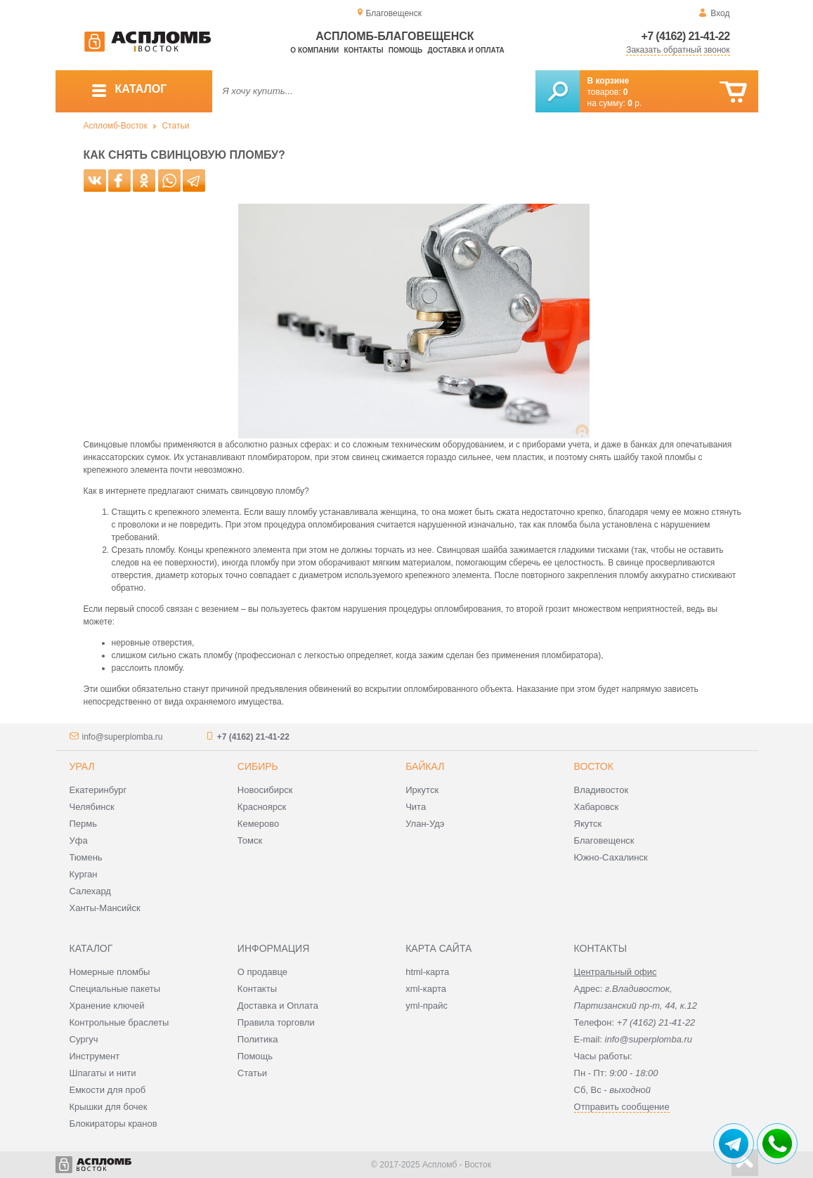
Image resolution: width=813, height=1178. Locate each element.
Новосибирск (265, 790)
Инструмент (95, 1056)
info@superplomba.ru (122, 737)
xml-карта (425, 988)
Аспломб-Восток (116, 126)
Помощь (405, 50)
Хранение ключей (107, 1005)
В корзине (608, 81)
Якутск (588, 823)
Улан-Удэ (424, 823)
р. (634, 103)
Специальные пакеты (115, 988)
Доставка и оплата (466, 50)
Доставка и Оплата (278, 1005)
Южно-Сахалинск (611, 857)
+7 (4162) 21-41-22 (686, 36)
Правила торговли (276, 1022)
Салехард (90, 891)
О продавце (262, 972)
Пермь (84, 823)
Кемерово (258, 823)
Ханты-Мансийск (105, 908)
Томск (250, 840)
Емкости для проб (108, 1090)
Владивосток (601, 790)
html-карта (427, 972)
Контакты (363, 50)
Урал (82, 766)
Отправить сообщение (622, 1106)
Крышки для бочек (109, 1106)
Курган (84, 874)
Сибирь (258, 766)
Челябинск (92, 806)
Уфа (79, 840)
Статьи (175, 126)
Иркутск (421, 790)
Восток (593, 766)
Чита (415, 806)
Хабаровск (596, 806)
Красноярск (262, 806)
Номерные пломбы (110, 972)
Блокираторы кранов (113, 1123)
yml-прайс (426, 1005)
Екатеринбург (98, 790)
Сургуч (84, 1039)
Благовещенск (604, 840)
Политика (258, 1039)
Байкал (424, 766)
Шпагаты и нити (103, 1073)
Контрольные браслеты (119, 1022)
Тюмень (86, 857)
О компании (314, 50)
